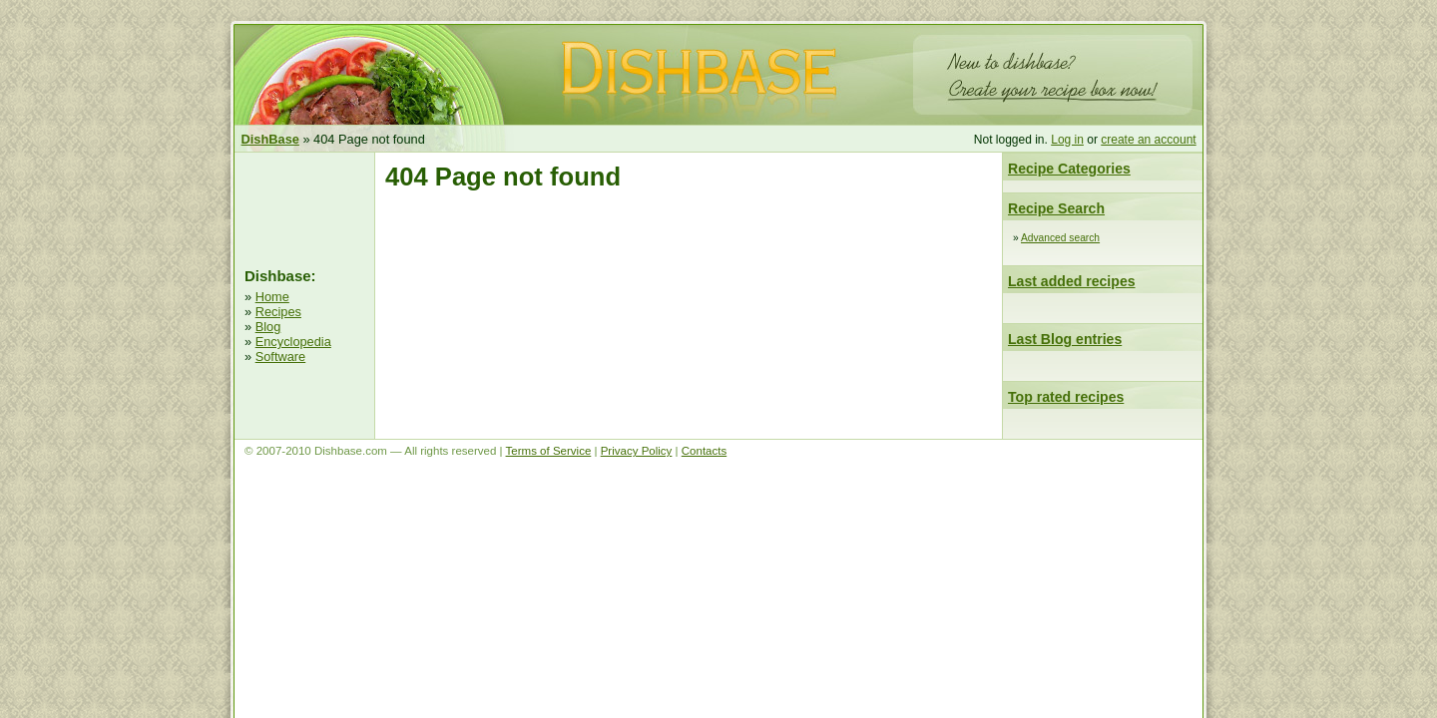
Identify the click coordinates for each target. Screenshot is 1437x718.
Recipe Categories (1069, 169)
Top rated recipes (1066, 397)
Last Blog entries (1065, 339)
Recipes (278, 311)
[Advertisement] (304, 207)
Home (272, 296)
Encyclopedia (293, 341)
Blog (268, 326)
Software (280, 356)
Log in (1067, 140)
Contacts (704, 451)
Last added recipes (1072, 281)
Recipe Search (1056, 208)
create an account (1148, 140)
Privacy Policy (637, 451)
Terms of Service (549, 451)
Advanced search (1060, 237)
